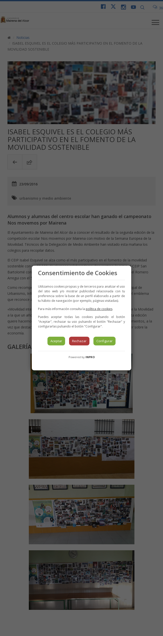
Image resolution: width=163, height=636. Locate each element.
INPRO (90, 357)
